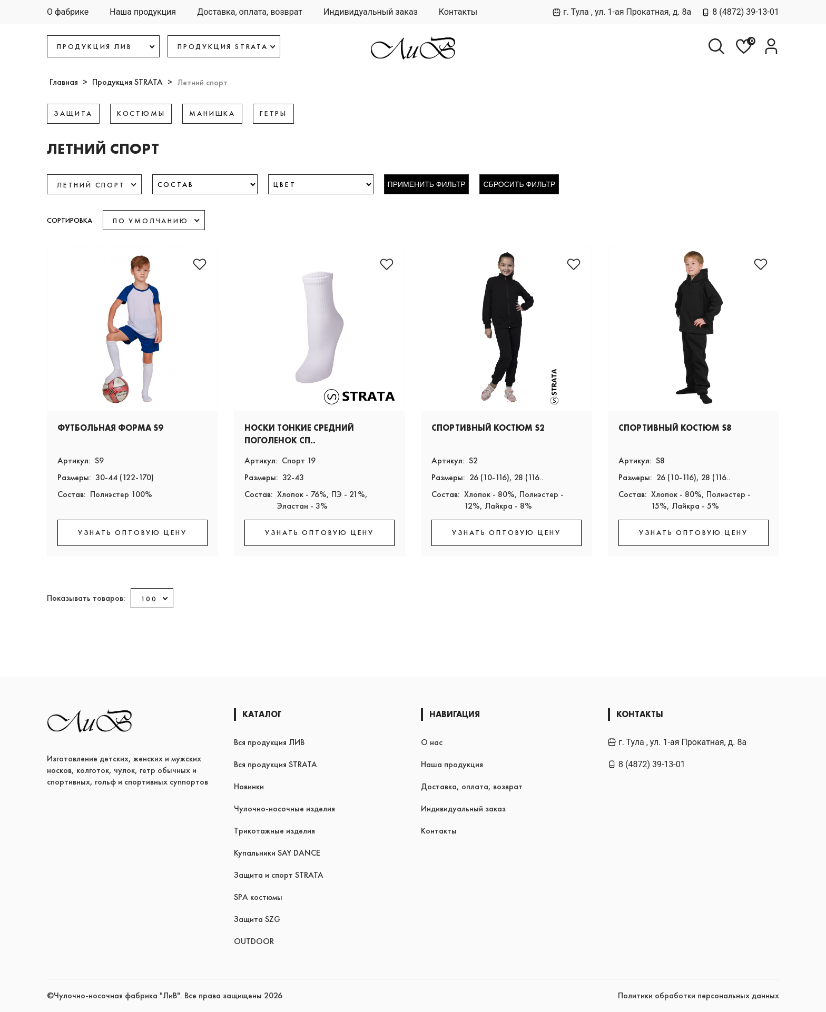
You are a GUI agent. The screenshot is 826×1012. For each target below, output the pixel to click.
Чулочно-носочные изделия (284, 808)
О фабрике (67, 12)
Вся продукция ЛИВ (269, 742)
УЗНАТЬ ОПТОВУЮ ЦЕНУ (132, 532)
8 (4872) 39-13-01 (740, 12)
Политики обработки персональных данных (698, 995)
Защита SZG (257, 919)
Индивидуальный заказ (370, 12)
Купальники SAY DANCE (277, 852)
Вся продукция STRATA (275, 764)
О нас (431, 742)
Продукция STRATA (127, 81)
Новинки (249, 786)
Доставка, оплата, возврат (249, 12)
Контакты (458, 12)
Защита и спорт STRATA (278, 874)
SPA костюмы (258, 896)
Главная (64, 81)
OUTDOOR (254, 941)
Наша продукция (143, 12)
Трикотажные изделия (274, 830)
